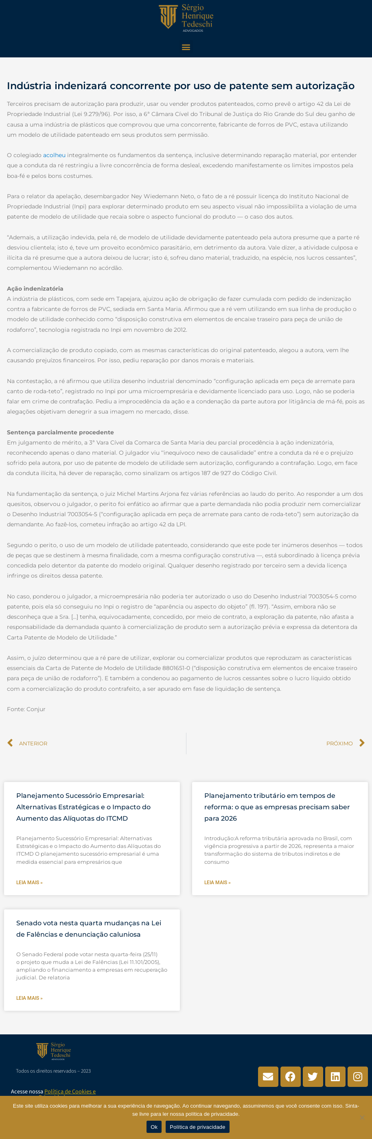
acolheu (54, 155)
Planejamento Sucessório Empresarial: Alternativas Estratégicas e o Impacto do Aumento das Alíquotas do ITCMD (83, 807)
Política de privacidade (197, 1127)
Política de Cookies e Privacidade (67, 1094)
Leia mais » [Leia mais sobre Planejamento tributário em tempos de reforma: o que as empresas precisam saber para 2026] (217, 882)
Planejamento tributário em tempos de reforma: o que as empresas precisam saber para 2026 (277, 807)
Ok (154, 1127)
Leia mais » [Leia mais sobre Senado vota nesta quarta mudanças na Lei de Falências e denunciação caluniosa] (29, 998)
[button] (186, 46)
